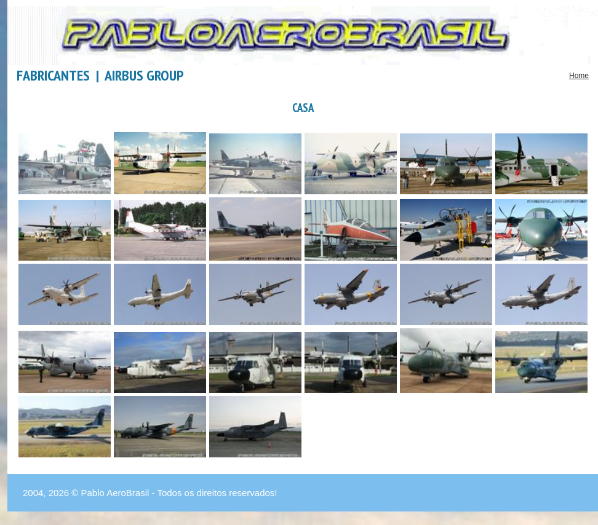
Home (579, 75)
